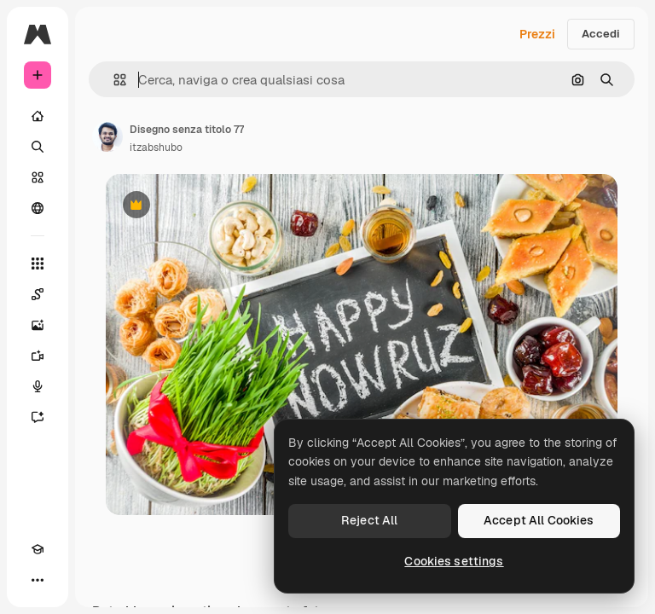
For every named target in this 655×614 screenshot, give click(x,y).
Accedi (601, 33)
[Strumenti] (37, 263)
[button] (113, 79)
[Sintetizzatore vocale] (37, 386)
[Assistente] (37, 417)
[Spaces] (37, 294)
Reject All (369, 520)
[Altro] (37, 580)
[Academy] (37, 549)
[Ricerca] (37, 146)
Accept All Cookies (539, 520)
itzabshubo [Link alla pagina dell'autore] (156, 147)
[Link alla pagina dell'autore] (107, 136)
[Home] (37, 116)
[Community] (37, 208)
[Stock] (37, 177)
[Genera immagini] (37, 325)
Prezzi (537, 34)
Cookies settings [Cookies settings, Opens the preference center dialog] (453, 561)
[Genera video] (37, 355)
